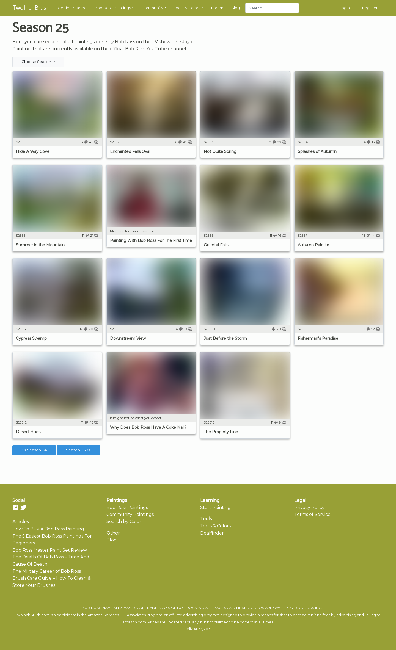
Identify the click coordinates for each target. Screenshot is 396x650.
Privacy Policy (309, 507)
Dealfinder (212, 533)
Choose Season (36, 61)
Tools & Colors (187, 7)
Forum (217, 7)
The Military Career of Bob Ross (46, 571)
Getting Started (72, 7)
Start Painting (215, 507)
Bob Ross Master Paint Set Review (49, 550)
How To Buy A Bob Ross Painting (48, 529)
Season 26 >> (78, 450)
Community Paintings (130, 514)
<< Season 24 (34, 450)
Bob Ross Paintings (112, 7)
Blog (235, 7)
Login (344, 7)
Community (152, 7)
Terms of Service (312, 514)
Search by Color (123, 521)
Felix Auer (193, 629)
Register (370, 7)
